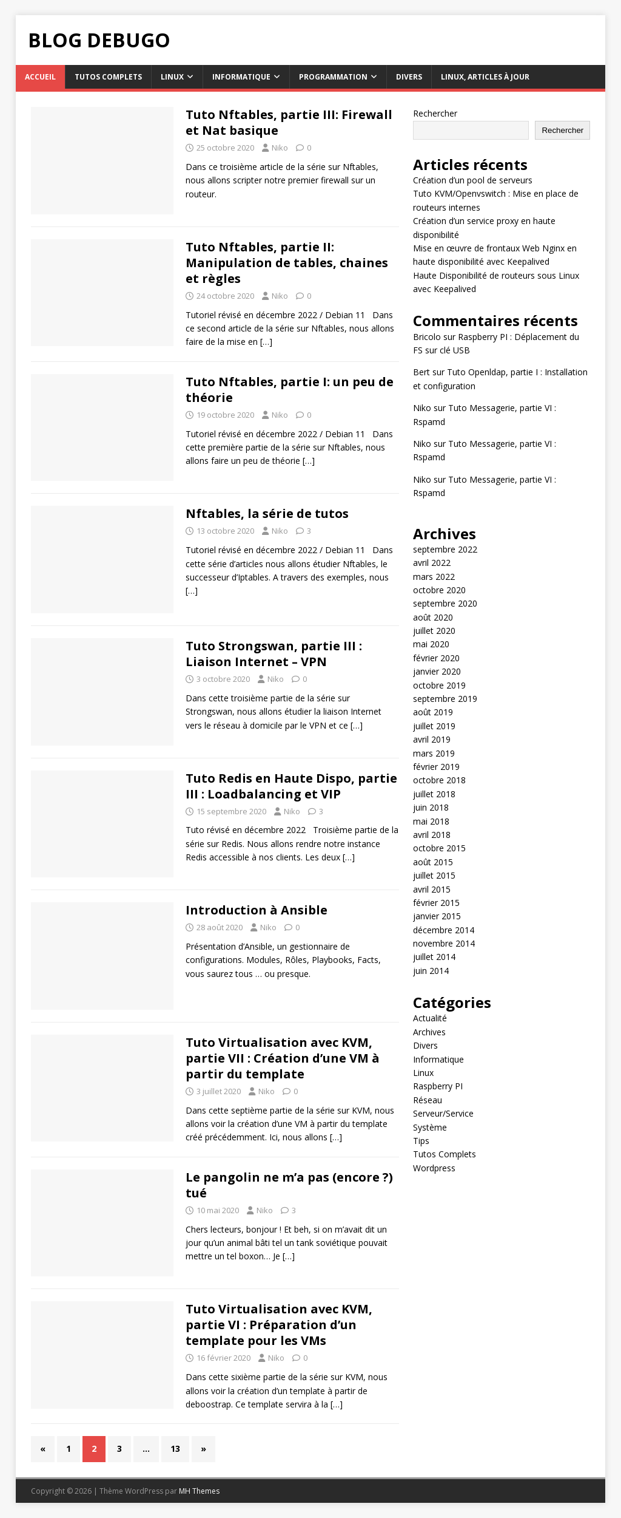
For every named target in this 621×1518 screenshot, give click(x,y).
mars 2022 (434, 576)
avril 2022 (432, 562)
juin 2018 (431, 807)
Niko (280, 147)
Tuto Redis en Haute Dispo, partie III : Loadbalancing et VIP (291, 786)
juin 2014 (431, 970)
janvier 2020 (437, 671)
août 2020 (433, 617)
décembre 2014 (443, 930)
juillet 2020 (434, 630)
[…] (266, 341)
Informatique (241, 77)
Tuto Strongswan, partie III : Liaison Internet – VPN (274, 654)
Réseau (427, 1100)
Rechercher (435, 113)
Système (430, 1127)
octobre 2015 (439, 848)
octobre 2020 (439, 590)
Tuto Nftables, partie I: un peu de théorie (290, 389)
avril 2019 (432, 739)
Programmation (333, 77)
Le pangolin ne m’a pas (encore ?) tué (289, 1185)
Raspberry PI (438, 1086)
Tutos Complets (108, 77)
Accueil (40, 77)
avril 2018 (432, 834)
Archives (429, 1032)
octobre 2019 (439, 685)
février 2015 (436, 902)
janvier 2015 (437, 916)
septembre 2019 (445, 698)
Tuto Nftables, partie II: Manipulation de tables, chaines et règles (287, 263)
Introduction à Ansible (256, 910)
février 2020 (436, 658)
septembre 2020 (445, 603)
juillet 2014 (434, 956)
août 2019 (433, 712)
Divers (409, 77)
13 (175, 1448)
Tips (421, 1140)
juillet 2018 (434, 794)
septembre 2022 (445, 549)
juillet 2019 (434, 726)
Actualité (430, 1018)
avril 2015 (432, 889)
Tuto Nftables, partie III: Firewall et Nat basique (289, 122)
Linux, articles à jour (485, 77)
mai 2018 (431, 821)
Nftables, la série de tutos (267, 513)
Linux (172, 77)
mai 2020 (431, 644)
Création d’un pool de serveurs (472, 180)
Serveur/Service (443, 1113)
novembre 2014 (444, 943)
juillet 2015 (434, 875)
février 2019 (436, 766)
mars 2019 (434, 753)
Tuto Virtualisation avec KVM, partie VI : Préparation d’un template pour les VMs (279, 1325)
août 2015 (433, 862)
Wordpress (434, 1168)
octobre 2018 (439, 780)
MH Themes (199, 1491)
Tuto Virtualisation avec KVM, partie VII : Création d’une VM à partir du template (283, 1058)
